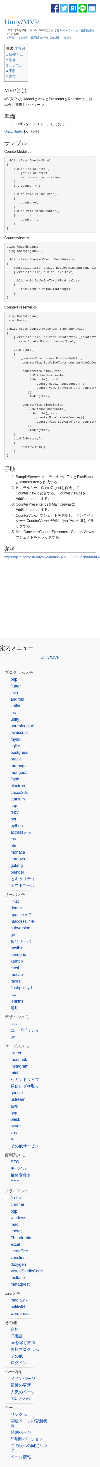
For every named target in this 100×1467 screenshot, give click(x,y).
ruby (15, 812)
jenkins (17, 1001)
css (14, 1023)
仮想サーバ (21, 941)
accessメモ (21, 832)
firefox (16, 1198)
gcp (14, 1113)
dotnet (16, 908)
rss (13, 839)
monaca (18, 852)
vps (14, 1133)
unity (15, 719)
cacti (15, 968)
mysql (16, 739)
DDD (15, 1182)
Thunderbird (22, 1238)
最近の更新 (21, 1385)
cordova (18, 859)
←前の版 (22, 37)
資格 (15, 1329)
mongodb (19, 772)
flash (15, 779)
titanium (18, 799)
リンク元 (19, 1414)
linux (15, 901)
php (14, 679)
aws (14, 1106)
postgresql (20, 752)
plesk (15, 1119)
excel (15, 1244)
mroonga (19, 766)
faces (15, 981)
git (13, 934)
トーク (74, 30)
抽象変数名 (21, 1175)
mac (14, 1224)
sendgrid (18, 954)
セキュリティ (23, 879)
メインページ (23, 1378)
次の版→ (56, 37)
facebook (19, 1059)
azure (16, 1126)
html (14, 845)
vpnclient (19, 1257)
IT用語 (16, 1336)
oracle (16, 759)
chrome (17, 1204)
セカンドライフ (25, 1079)
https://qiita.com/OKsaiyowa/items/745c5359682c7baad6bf (50, 557)
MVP (31, 22)
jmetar (16, 1231)
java (14, 692)
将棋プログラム (25, 1349)
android (17, 699)
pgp (14, 1211)
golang (17, 865)
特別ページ (21, 1432)
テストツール (23, 885)
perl (14, 819)
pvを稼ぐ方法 (23, 1342)
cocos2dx (19, 792)
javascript (19, 732)
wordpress (20, 1313)
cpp (14, 805)
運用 (15, 1008)
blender (17, 872)
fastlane (18, 1277)
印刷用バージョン (27, 1439)
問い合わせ (21, 1398)
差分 (11, 37)
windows (18, 1218)
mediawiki (20, 1300)
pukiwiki (18, 1307)
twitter (16, 1053)
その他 (17, 1356)
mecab (17, 974)
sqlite (15, 746)
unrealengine (22, 726)
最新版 (34, 37)
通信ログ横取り (25, 1086)
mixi (14, 1073)
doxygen (18, 1264)
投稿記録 (87, 30)
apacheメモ (21, 915)
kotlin (15, 706)
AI (12, 1139)
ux (13, 1037)
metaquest (20, 1284)
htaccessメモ (23, 921)
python (17, 825)
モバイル (19, 1168)
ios (13, 712)
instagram (20, 1066)
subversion (20, 928)
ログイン (19, 1362)
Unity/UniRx (13, 131)
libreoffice (19, 1251)
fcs (13, 994)
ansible (17, 948)
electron (18, 785)
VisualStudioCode (27, 1271)
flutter (16, 686)
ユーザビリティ (25, 1030)
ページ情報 (21, 1457)
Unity (12, 22)
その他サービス (25, 1146)
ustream (18, 1099)
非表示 (19, 48)
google (17, 1093)
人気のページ (23, 1392)
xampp (17, 961)
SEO (15, 1162)
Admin (64, 30)
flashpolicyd (21, 988)
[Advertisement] (50, 599)
